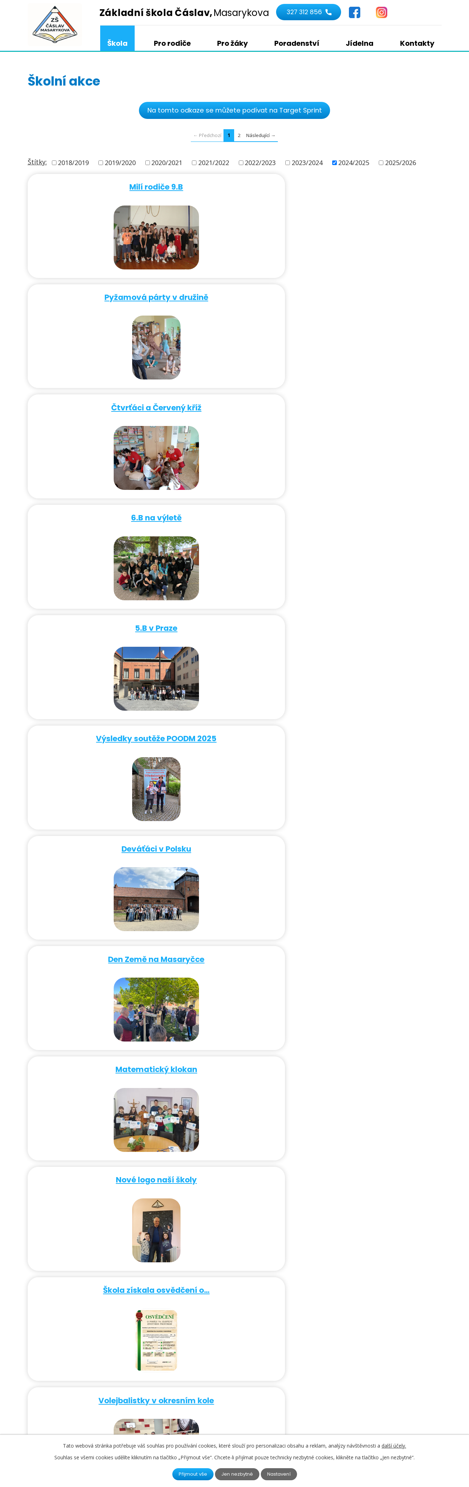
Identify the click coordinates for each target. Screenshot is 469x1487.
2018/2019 (73, 163)
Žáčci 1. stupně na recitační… (94, 838)
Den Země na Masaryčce (234, 403)
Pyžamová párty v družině (234, 186)
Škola (117, 43)
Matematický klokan (374, 403)
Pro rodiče (172, 43)
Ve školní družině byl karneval (373, 621)
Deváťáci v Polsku (94, 403)
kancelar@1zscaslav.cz (212, 1380)
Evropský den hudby (234, 621)
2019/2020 (120, 163)
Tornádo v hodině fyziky (94, 729)
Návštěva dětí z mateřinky (374, 838)
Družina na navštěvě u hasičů (374, 946)
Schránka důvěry (234, 838)
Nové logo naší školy (94, 512)
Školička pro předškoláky (94, 1055)
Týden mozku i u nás (94, 621)
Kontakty (417, 43)
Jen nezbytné (237, 1473)
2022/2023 (260, 163)
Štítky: (37, 162)
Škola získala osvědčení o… (234, 512)
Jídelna (359, 43)
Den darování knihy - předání (374, 729)
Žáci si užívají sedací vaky (373, 1055)
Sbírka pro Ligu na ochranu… (234, 1164)
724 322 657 (195, 1370)
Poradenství (296, 43)
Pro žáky (232, 43)
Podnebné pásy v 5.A (234, 729)
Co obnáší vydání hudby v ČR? (94, 1164)
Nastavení (281, 1473)
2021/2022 (213, 163)
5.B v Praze (234, 295)
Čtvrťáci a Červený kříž (374, 186)
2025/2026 (400, 163)
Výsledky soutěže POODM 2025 (374, 295)
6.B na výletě (94, 295)
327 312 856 (303, 12)
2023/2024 (307, 163)
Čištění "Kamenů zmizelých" (234, 1055)
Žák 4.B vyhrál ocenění (374, 1164)
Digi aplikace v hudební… (233, 946)
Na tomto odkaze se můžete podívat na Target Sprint (235, 110)
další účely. (394, 1445)
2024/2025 (353, 163)
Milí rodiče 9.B (94, 186)
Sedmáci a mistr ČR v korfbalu (94, 946)
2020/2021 (166, 163)
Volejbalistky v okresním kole (374, 512)
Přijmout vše (191, 1473)
